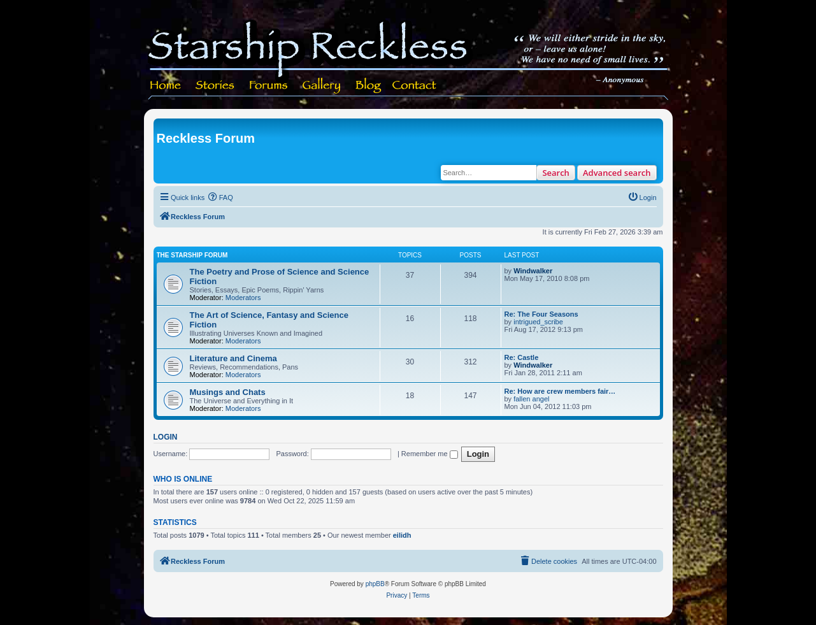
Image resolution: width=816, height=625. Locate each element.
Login (166, 437)
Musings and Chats (228, 392)
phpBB (375, 583)
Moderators (243, 297)
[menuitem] (220, 197)
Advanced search (617, 172)
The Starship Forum (192, 255)
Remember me (429, 453)
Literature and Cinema (233, 358)
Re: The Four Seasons (541, 314)
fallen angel (531, 399)
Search (555, 172)
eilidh (402, 535)
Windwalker (532, 271)
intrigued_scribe (538, 322)
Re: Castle (522, 357)
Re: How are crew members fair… (560, 391)
